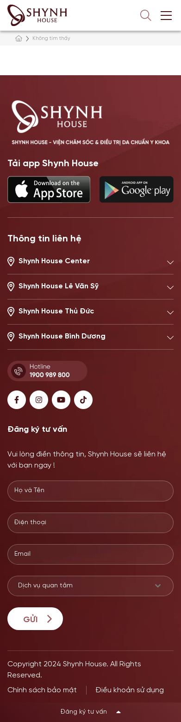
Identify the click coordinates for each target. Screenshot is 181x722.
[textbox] (81, 586)
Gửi (30, 620)
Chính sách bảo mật (42, 690)
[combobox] (90, 586)
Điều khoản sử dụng (129, 690)
